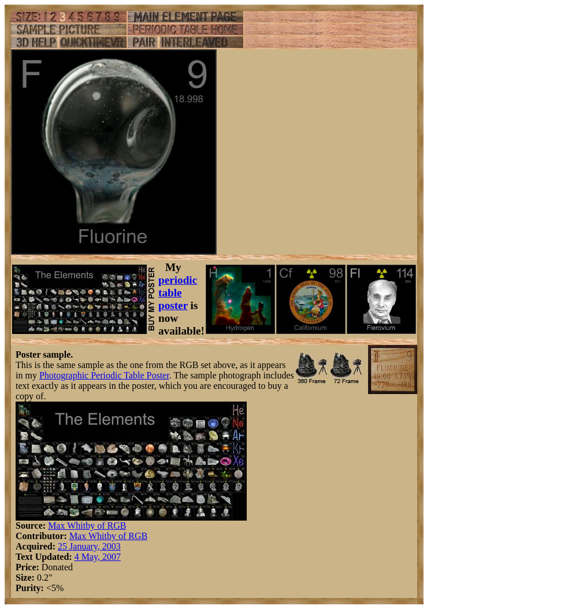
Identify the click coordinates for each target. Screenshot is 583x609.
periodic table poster (177, 292)
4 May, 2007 (98, 557)
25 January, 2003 (89, 546)
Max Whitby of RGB (87, 525)
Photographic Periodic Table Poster (104, 375)
